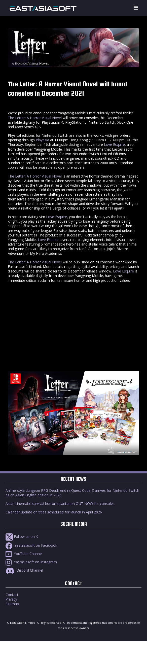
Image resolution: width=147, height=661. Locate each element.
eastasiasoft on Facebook (31, 545)
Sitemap (12, 603)
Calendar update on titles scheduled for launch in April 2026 (54, 512)
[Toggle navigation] (135, 8)
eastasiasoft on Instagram (31, 562)
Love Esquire (114, 144)
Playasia (42, 139)
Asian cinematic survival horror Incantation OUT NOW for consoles (60, 503)
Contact (12, 594)
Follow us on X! (22, 536)
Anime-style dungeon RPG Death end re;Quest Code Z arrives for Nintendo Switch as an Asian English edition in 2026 (72, 492)
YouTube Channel (24, 553)
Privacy (11, 599)
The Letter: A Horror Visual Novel (35, 117)
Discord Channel (24, 570)
